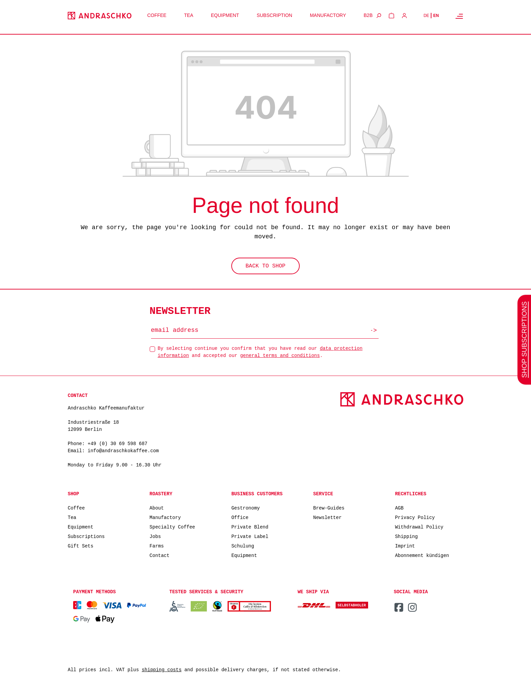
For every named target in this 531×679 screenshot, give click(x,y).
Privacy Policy (415, 517)
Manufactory (165, 517)
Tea (72, 517)
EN (436, 15)
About (157, 507)
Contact (160, 555)
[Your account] (404, 16)
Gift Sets (80, 545)
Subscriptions (86, 536)
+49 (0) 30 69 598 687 (117, 444)
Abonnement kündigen (422, 555)
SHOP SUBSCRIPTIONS (524, 339)
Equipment (80, 526)
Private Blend (249, 526)
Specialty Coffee (172, 526)
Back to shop (265, 267)
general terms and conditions (280, 355)
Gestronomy (245, 507)
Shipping (406, 536)
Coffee (76, 507)
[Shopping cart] (391, 16)
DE (426, 15)
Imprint (405, 545)
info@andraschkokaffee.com (123, 451)
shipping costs (162, 670)
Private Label (249, 536)
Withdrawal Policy (419, 526)
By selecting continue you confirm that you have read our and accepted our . (260, 351)
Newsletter (327, 517)
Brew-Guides (328, 507)
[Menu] (459, 16)
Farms (157, 545)
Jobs (155, 536)
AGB (399, 507)
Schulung (242, 545)
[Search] (379, 16)
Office (239, 517)
